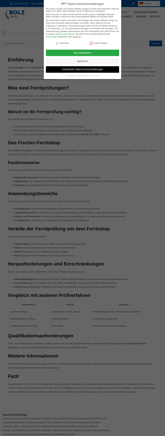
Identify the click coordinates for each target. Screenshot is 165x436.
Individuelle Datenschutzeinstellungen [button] (82, 69)
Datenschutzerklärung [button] (83, 75)
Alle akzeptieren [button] (82, 52)
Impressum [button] (96, 75)
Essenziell (62, 43)
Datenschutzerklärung (64, 34)
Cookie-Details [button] (70, 75)
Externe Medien (99, 43)
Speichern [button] (82, 61)
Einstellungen (52, 37)
